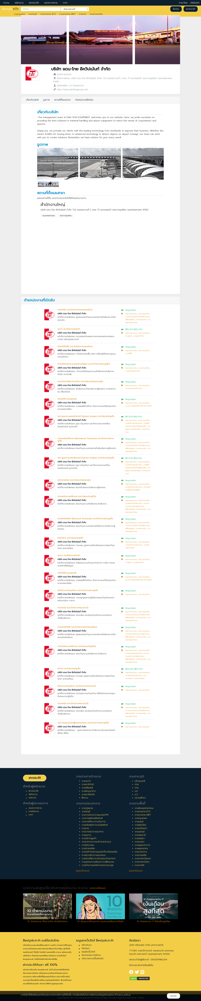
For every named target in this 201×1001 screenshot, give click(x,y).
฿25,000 (138, 329)
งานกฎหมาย (87, 808)
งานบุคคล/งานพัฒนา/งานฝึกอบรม (98, 862)
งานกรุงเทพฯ (141, 818)
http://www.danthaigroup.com (72, 89)
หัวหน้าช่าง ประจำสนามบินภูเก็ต (70, 537)
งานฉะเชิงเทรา (141, 828)
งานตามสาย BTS (48, 14)
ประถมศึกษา (140, 797)
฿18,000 (129, 329)
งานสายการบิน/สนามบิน (133, 388)
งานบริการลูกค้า (89, 838)
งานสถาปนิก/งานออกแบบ (94, 855)
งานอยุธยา (140, 838)
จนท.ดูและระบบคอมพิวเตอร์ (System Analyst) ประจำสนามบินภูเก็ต (86, 416)
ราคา (65, 2)
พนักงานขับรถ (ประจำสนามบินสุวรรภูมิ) (74, 480)
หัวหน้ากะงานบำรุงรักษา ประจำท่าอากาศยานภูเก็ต (78, 590)
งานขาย (82, 14)
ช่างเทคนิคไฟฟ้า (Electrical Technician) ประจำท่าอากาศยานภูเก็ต (85, 518)
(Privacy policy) (123, 995)
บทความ (32, 797)
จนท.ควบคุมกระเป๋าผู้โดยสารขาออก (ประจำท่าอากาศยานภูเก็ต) (83, 722)
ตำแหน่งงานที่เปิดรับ (84, 100)
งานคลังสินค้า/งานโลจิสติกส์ (95, 825)
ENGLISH (195, 2)
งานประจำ (86, 781)
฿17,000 (129, 416)
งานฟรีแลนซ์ (87, 787)
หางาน (6, 2)
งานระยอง (139, 841)
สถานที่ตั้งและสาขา (62, 100)
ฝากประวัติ (34, 2)
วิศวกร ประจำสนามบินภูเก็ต (69, 668)
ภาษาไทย (183, 2)
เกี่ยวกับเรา (87, 945)
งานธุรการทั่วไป (139, 336)
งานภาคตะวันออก (143, 858)
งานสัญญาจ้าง (89, 791)
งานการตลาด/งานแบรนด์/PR (95, 815)
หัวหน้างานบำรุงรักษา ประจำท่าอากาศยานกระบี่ (77, 686)
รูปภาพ (46, 100)
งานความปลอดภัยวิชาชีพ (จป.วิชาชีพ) (138, 406)
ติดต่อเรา (86, 948)
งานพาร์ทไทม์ (88, 784)
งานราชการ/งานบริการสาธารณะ (96, 841)
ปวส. (137, 784)
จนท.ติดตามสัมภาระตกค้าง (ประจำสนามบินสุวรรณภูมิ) (80, 381)
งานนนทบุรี (140, 831)
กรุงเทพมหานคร (48, 215)
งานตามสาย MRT (67, 14)
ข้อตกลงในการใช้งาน (91, 955)
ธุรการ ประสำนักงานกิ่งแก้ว (69, 329)
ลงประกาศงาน (51, 2)
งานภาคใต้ (139, 865)
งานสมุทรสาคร (141, 848)
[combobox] (41, 9)
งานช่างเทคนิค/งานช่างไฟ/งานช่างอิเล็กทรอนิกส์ (137, 506)
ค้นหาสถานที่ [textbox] (73, 9)
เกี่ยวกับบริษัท (32, 100)
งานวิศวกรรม (88, 845)
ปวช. (137, 787)
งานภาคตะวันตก (142, 862)
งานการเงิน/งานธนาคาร (93, 831)
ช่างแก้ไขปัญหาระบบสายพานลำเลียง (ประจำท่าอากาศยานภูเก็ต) (84, 363)
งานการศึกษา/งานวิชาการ (94, 821)
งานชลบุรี (139, 821)
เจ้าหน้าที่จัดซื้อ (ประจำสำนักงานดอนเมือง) (75, 346)
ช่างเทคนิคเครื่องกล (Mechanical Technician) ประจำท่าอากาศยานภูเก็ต (86, 439)
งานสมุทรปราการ (142, 845)
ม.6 (136, 791)
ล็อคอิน (176, 9)
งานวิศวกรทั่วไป (139, 678)
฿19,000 (138, 416)
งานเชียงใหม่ (140, 825)
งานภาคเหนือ (141, 855)
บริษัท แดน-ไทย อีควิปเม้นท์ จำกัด (80, 69)
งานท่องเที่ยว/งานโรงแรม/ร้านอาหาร (98, 858)
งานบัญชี (32, 14)
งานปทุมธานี (140, 835)
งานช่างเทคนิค (96, 14)
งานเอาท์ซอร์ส (88, 794)
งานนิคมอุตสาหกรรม (144, 808)
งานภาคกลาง (141, 851)
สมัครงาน (19, 2)
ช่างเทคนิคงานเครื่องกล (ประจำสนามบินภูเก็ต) (77, 496)
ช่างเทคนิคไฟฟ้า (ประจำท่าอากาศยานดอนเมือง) (77, 627)
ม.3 (136, 794)
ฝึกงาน (85, 797)
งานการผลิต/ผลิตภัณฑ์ (92, 818)
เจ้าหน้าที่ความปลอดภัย (67, 398)
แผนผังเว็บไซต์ (88, 951)
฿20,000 (129, 668)
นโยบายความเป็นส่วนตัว (93, 958)
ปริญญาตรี (140, 781)
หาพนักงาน (34, 811)
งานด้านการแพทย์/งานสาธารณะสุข (97, 865)
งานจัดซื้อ (128, 353)
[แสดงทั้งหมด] (82, 870)
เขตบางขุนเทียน (66, 215)
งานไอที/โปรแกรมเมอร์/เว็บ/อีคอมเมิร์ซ (99, 851)
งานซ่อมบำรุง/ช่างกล (132, 371)
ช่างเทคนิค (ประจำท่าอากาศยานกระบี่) (73, 607)
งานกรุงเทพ (19, 14)
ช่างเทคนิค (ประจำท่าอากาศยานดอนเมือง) (75, 309)
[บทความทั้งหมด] (97, 888)
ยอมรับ (173, 995)
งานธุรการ (128, 336)
